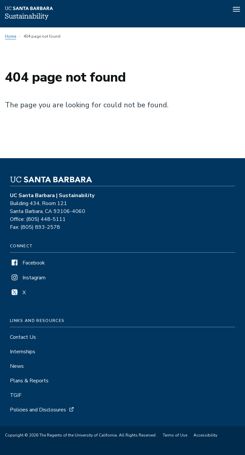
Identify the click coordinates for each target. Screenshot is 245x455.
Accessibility (205, 435)
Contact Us (23, 337)
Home (10, 36)
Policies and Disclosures (38, 409)
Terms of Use (175, 435)
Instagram (28, 277)
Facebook (27, 262)
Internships (22, 351)
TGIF (15, 395)
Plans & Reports (29, 380)
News (17, 366)
